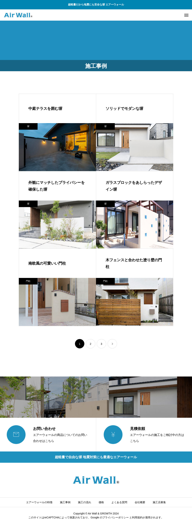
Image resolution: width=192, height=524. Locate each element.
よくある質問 (119, 502)
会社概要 (140, 502)
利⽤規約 (137, 517)
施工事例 (65, 502)
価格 (101, 502)
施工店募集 (159, 502)
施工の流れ (84, 502)
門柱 (28, 281)
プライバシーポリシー (115, 517)
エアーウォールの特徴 (39, 502)
